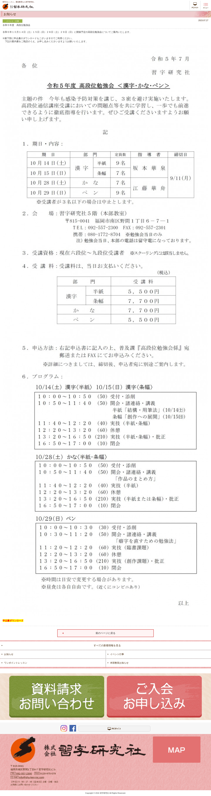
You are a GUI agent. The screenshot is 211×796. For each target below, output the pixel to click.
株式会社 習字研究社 (18, 7)
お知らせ (8, 654)
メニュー (205, 6)
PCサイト (195, 5)
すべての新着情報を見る (107, 645)
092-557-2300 (24, 773)
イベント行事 (117, 654)
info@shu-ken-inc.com (31, 777)
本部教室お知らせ (119, 662)
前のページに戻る (105, 633)
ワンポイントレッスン (15, 662)
